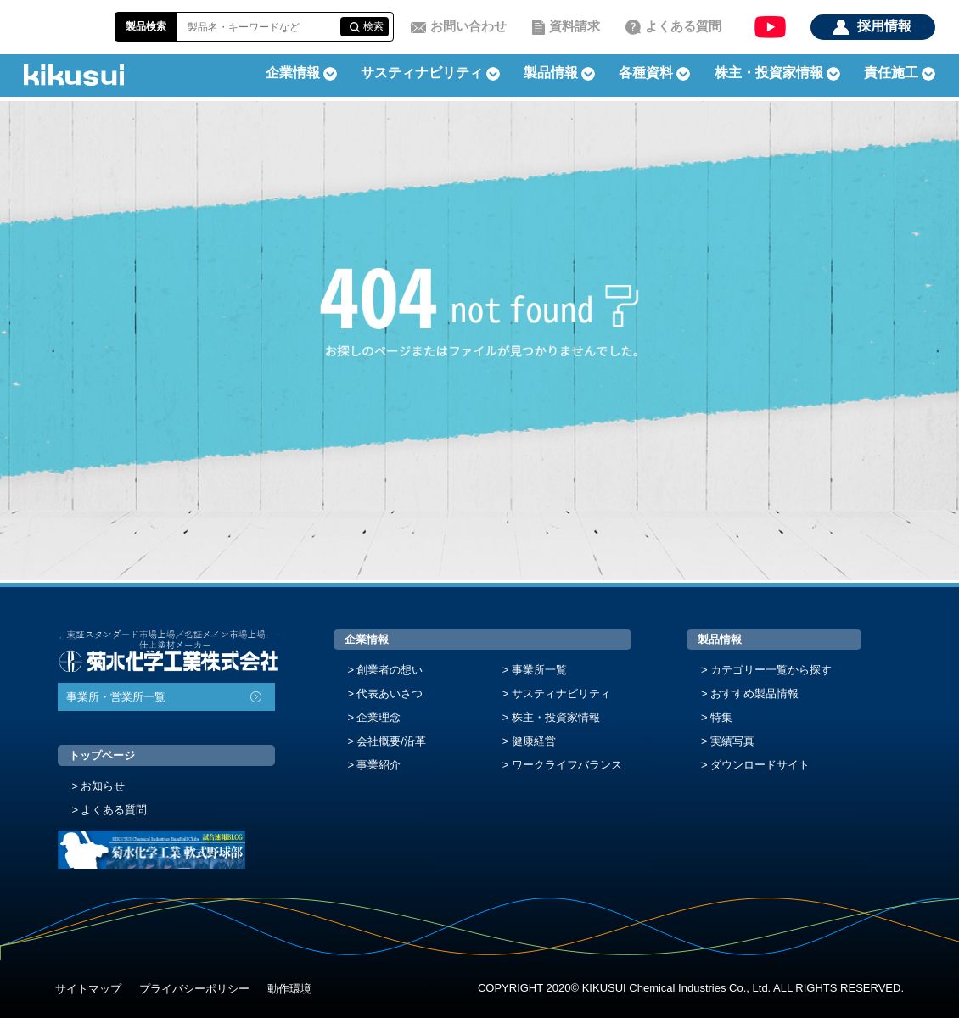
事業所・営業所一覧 (115, 697)
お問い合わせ (468, 26)
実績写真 (732, 741)
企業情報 (367, 639)
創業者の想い (389, 669)
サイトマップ (88, 988)
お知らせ (103, 786)
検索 (373, 26)
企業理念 (378, 717)
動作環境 (289, 988)
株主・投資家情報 (556, 717)
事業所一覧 (539, 669)
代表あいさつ (389, 693)
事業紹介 (378, 764)
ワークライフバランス (567, 764)
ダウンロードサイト (760, 764)
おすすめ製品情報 (754, 693)
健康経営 (534, 741)
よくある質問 (683, 26)
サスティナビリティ (422, 72)
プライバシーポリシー (194, 988)
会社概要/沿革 (391, 741)
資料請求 (574, 26)
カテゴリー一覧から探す (771, 669)
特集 (721, 717)
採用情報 (884, 26)
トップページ (102, 755)
